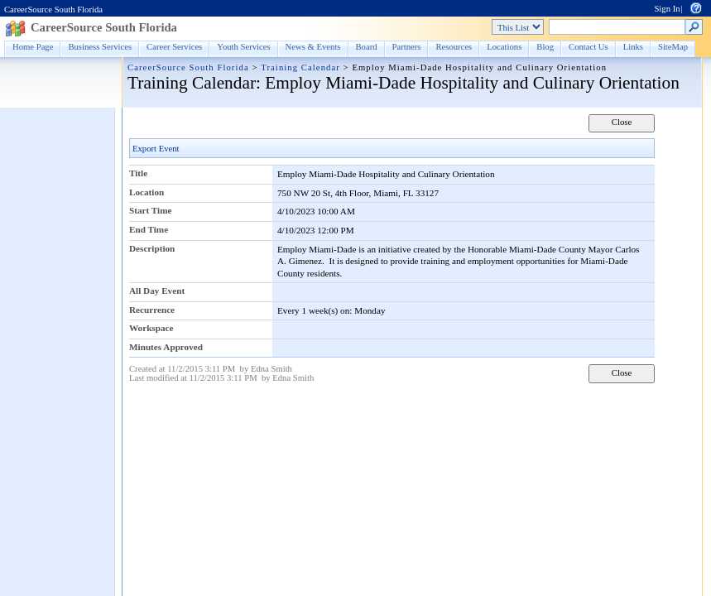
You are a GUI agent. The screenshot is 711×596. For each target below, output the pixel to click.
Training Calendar (300, 67)
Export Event (156, 148)
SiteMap (673, 46)
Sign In (667, 8)
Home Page (32, 46)
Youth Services (243, 46)
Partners (406, 46)
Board (366, 46)
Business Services (100, 46)
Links (633, 46)
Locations (504, 46)
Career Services (174, 46)
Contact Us (588, 46)
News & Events (313, 46)
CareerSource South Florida (53, 9)
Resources (453, 46)
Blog (545, 46)
